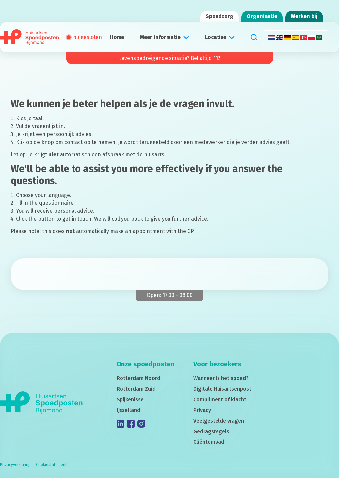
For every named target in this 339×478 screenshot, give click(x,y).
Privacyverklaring (15, 464)
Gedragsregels (211, 431)
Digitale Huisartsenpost (222, 389)
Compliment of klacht (219, 399)
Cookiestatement (51, 464)
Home (117, 37)
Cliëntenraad (208, 442)
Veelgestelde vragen (218, 421)
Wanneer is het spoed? (221, 378)
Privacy (202, 410)
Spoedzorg (219, 16)
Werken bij (304, 16)
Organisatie (262, 16)
